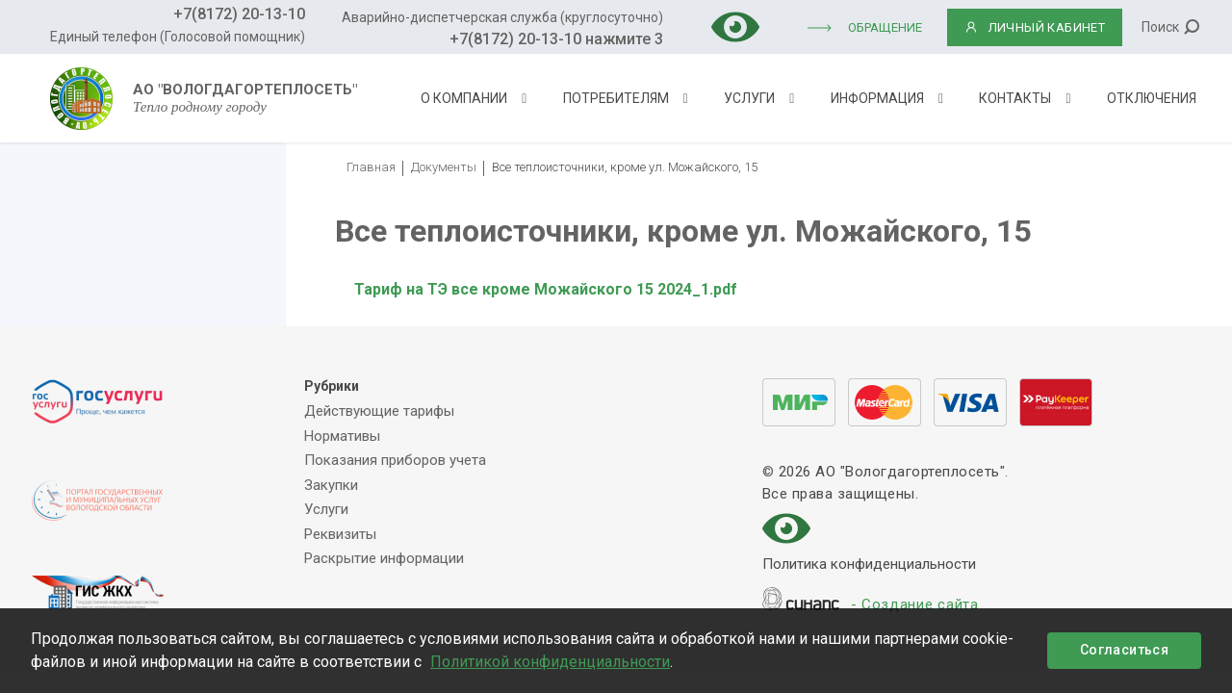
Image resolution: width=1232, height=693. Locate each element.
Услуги (749, 98)
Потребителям (616, 98)
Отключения (1151, 98)
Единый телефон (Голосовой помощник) (177, 36)
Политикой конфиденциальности (550, 662)
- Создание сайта (915, 606)
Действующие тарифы (379, 411)
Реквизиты (340, 534)
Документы (443, 167)
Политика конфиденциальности (869, 565)
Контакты (1015, 98)
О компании (464, 98)
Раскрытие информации (384, 558)
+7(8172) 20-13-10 (239, 14)
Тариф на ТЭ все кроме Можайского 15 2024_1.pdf (545, 289)
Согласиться (1124, 649)
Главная (371, 167)
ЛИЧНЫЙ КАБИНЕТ (1035, 27)
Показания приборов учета (395, 460)
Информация (877, 98)
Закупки (331, 485)
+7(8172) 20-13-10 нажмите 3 (556, 39)
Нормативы (342, 436)
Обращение (885, 27)
